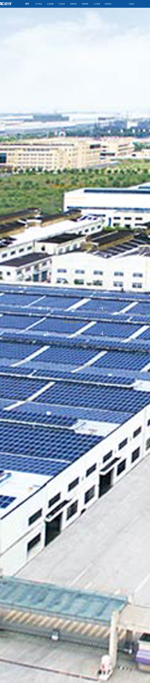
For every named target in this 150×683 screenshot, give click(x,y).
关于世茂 (38, 4)
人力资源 (96, 4)
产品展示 (62, 4)
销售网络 (85, 4)
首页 (27, 4)
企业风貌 (50, 4)
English (131, 4)
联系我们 (108, 4)
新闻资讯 (73, 4)
